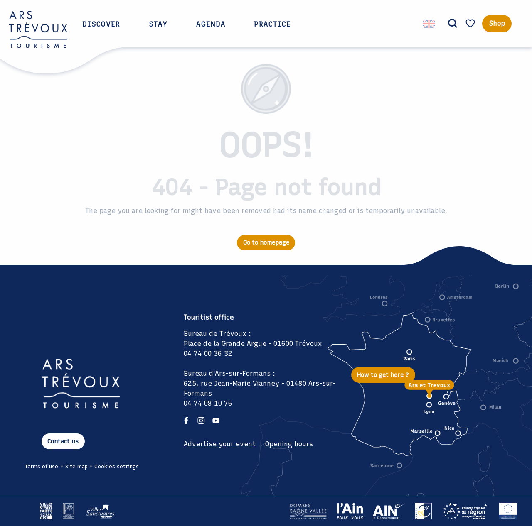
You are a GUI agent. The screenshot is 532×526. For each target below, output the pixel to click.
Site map (76, 466)
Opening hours (289, 444)
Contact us (63, 441)
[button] (453, 24)
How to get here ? (383, 375)
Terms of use (41, 466)
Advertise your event (220, 444)
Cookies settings (116, 466)
